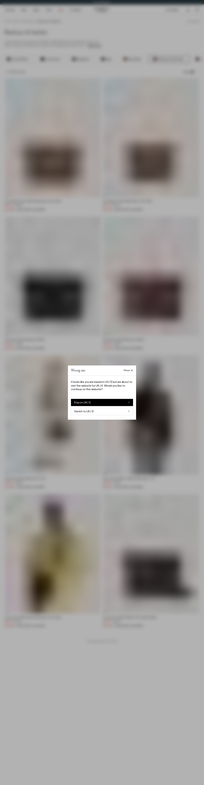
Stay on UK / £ (102, 402)
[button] (102, 392)
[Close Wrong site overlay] (128, 370)
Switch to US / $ (102, 411)
